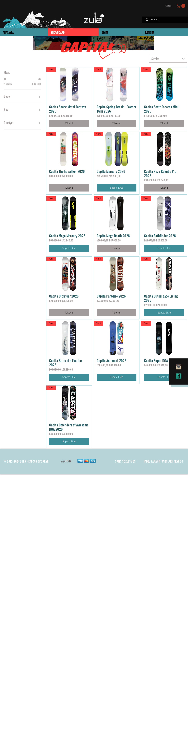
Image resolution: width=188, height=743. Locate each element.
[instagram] (178, 367)
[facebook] (178, 376)
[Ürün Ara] (165, 20)
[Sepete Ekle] (117, 188)
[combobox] (168, 59)
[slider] (5, 79)
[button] (181, 6)
